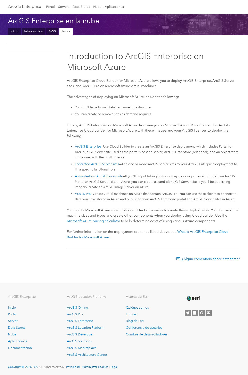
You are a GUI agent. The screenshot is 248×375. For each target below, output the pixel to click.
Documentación (20, 348)
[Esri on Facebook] (195, 313)
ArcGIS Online (77, 307)
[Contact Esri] (209, 313)
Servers (63, 7)
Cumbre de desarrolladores (146, 334)
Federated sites (97, 164)
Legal (114, 366)
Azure (66, 31)
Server (13, 321)
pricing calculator (93, 221)
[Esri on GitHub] (202, 313)
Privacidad (73, 366)
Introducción (33, 31)
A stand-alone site (99, 176)
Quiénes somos (137, 307)
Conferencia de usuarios (144, 328)
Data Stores (81, 7)
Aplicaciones (114, 7)
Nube (97, 7)
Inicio (14, 31)
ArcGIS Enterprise (24, 6)
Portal (50, 7)
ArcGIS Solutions (79, 341)
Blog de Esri (135, 321)
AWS (52, 31)
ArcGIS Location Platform (85, 328)
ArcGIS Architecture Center (87, 355)
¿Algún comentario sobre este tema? (211, 259)
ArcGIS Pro (75, 314)
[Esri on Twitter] (188, 313)
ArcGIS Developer (80, 334)
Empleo (131, 314)
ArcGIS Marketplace (82, 348)
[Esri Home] (193, 298)
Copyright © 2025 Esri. (23, 366)
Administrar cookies (95, 366)
